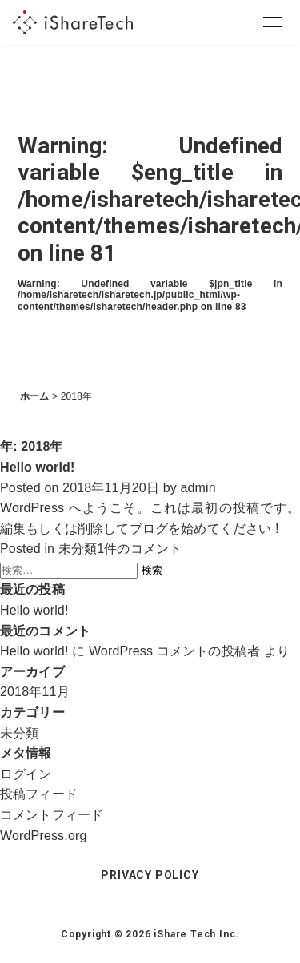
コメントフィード (51, 815)
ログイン (26, 774)
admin (198, 488)
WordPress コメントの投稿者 (174, 651)
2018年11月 (35, 691)
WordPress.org (43, 835)
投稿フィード (39, 794)
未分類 (77, 548)
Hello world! (37, 467)
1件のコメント (139, 548)
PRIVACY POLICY (149, 875)
